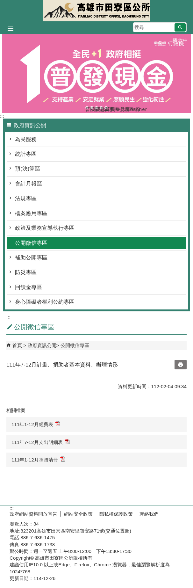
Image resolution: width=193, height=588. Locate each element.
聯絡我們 (149, 514)
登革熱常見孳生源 (101, 107)
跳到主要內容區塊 (3, 3)
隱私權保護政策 (116, 514)
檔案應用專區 (31, 213)
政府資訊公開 (42, 345)
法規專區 (26, 198)
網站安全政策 (78, 514)
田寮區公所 (96, 10)
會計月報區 (28, 184)
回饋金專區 (28, 287)
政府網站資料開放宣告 (33, 514)
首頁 (17, 345)
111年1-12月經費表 (35, 424)
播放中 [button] (180, 40)
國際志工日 (91, 107)
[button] (180, 27)
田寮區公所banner (106, 107)
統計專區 (26, 154)
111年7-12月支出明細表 (40, 442)
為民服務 (26, 139)
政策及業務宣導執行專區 (45, 228)
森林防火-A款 (96, 107)
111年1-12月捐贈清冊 (38, 459)
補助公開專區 (31, 258)
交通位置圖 (118, 531)
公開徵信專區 (31, 243)
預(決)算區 (27, 169)
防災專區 (26, 272)
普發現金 (87, 107)
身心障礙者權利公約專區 (45, 302)
